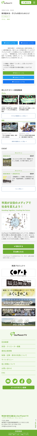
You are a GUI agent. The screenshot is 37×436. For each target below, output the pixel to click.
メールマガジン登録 (18, 387)
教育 (8, 19)
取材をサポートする (18, 73)
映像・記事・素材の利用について (14, 355)
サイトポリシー (8, 359)
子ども (3, 19)
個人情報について (8, 364)
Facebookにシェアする (27, 43)
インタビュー (5, 16)
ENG (3, 372)
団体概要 (5, 342)
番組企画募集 (7, 351)
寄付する (26, 2)
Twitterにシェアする (9, 43)
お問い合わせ (7, 368)
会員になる (18, 251)
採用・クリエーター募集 (11, 346)
